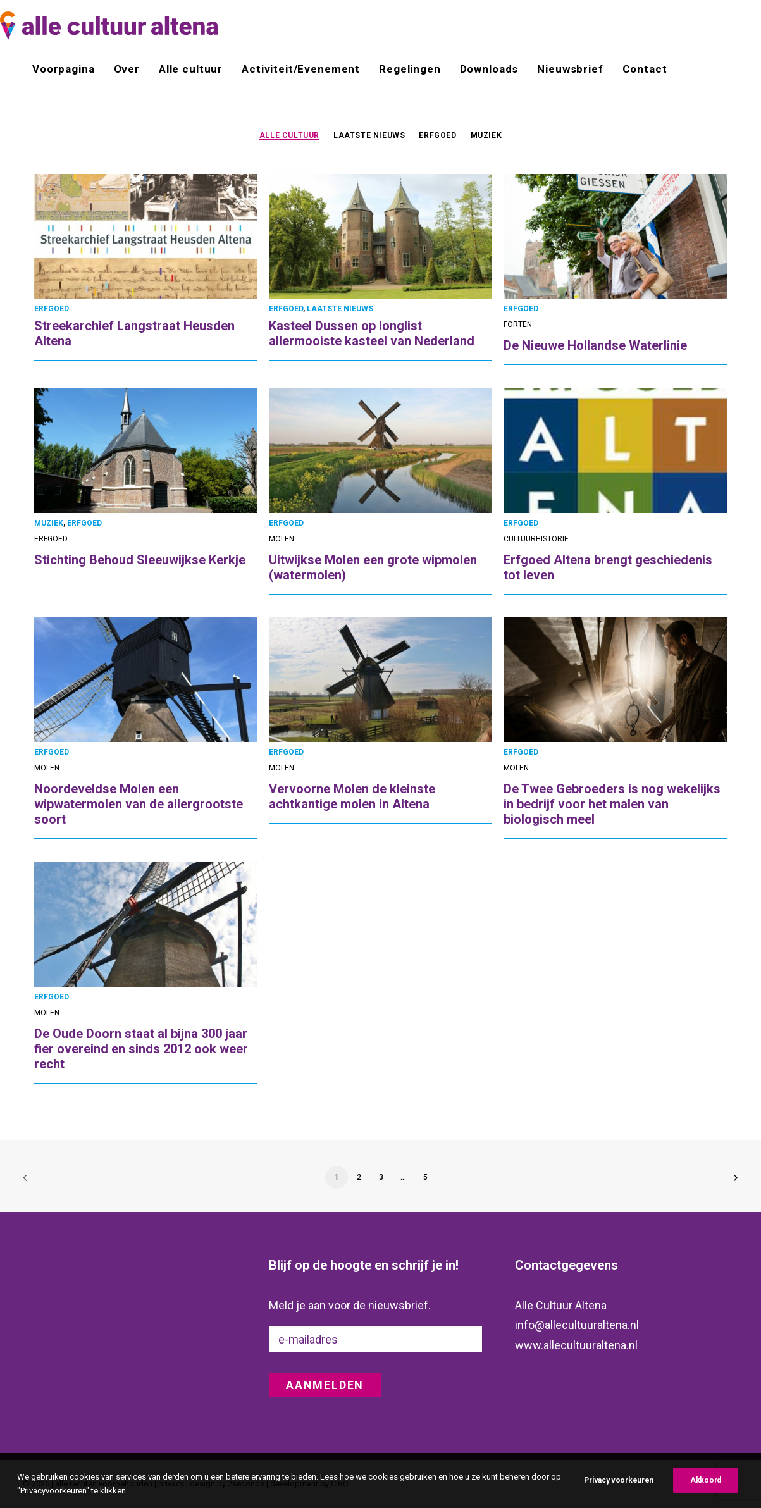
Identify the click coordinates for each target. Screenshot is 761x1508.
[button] (145, 236)
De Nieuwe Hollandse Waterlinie (595, 345)
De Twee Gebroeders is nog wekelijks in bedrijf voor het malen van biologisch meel (612, 804)
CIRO (340, 1483)
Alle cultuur (191, 69)
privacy (171, 1483)
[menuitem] (67, 69)
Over (127, 69)
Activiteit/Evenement (301, 69)
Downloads (489, 69)
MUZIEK (48, 523)
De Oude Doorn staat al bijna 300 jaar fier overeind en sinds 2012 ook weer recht (141, 1049)
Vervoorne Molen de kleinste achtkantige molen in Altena (352, 796)
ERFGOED (51, 308)
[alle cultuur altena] (109, 25)
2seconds (246, 1483)
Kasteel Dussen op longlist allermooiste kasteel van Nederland (371, 333)
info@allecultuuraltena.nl (577, 1325)
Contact (644, 69)
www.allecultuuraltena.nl (576, 1345)
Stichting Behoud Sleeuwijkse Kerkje (139, 559)
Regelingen (410, 69)
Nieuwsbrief (570, 69)
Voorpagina (63, 69)
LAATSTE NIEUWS (340, 308)
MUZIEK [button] (486, 135)
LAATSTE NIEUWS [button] (369, 135)
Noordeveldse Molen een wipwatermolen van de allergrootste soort (138, 804)
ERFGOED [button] (437, 135)
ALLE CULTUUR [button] (289, 136)
